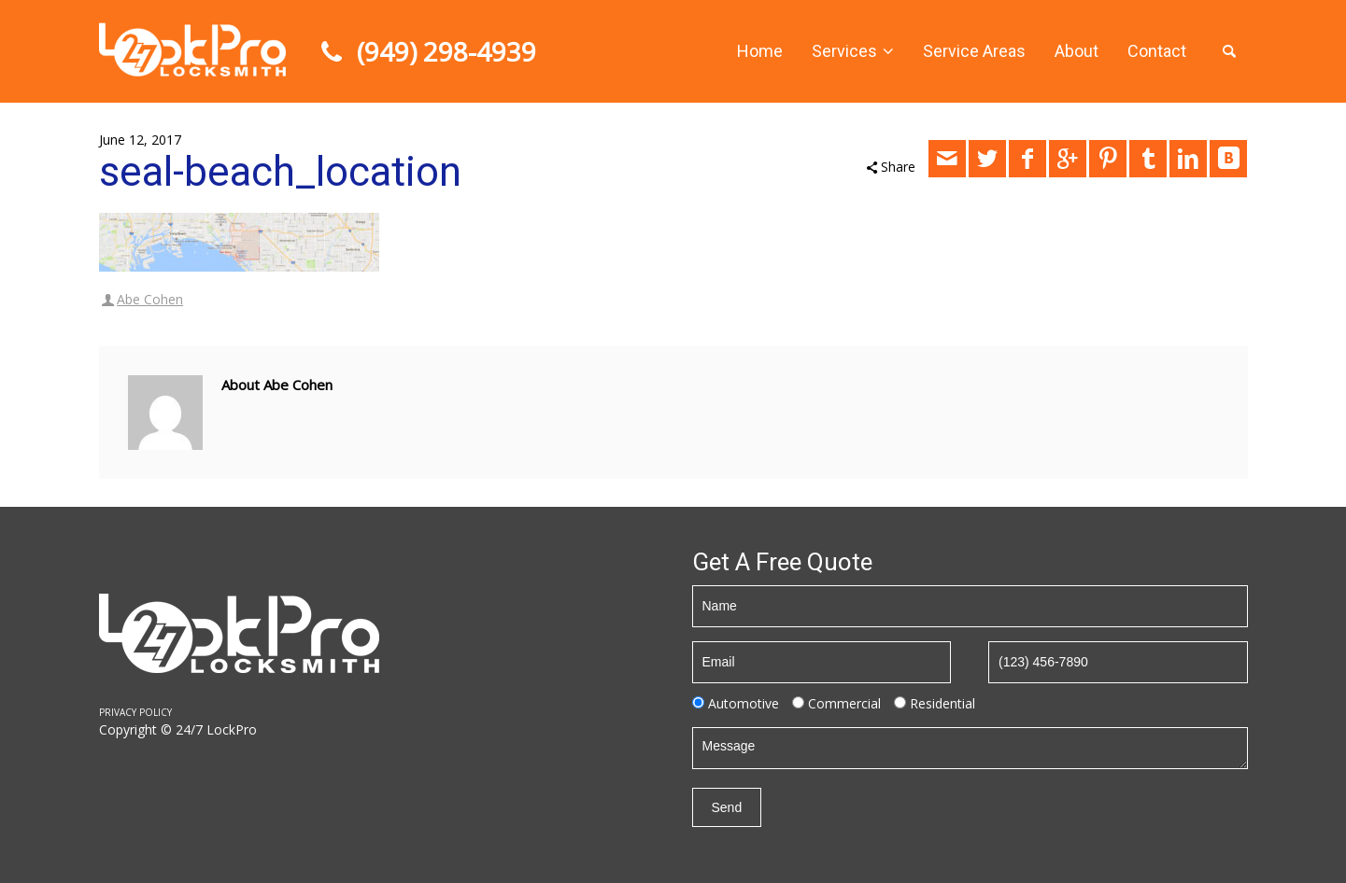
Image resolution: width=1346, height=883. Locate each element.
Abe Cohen (150, 299)
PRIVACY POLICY (135, 712)
